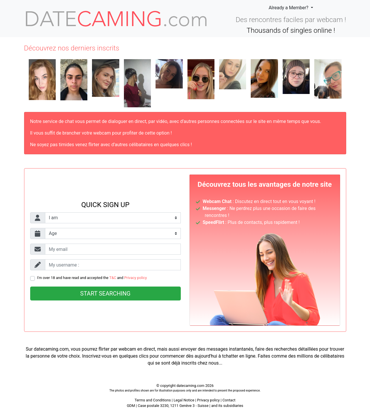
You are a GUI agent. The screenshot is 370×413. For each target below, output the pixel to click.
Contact (228, 400)
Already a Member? (289, 7)
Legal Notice (184, 400)
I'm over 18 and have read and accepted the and (92, 278)
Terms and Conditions (153, 400)
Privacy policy (135, 278)
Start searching (105, 293)
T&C (112, 278)
